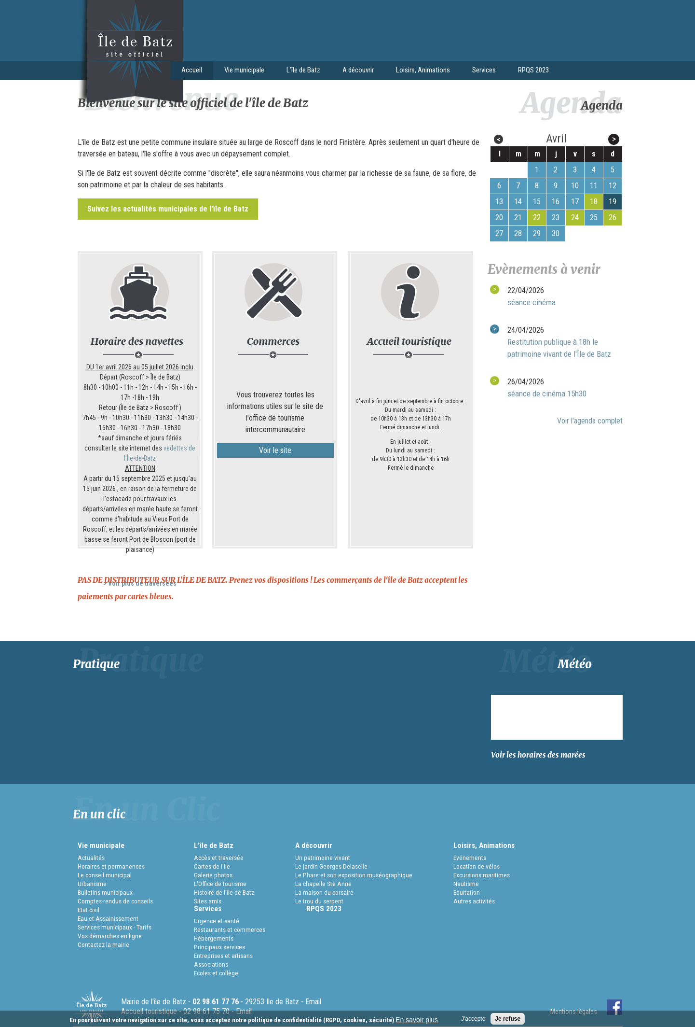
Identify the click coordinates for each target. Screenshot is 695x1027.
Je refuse (507, 1018)
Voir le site (275, 450)
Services (481, 71)
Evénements (469, 857)
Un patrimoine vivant (322, 857)
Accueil (191, 70)
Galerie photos (213, 875)
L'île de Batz (300, 71)
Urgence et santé (216, 921)
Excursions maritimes (481, 875)
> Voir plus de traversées (140, 583)
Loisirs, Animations (420, 71)
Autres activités (474, 901)
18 (594, 201)
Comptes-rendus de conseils (115, 901)
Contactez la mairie (103, 944)
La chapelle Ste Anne (323, 883)
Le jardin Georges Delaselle (331, 866)
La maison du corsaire (324, 892)
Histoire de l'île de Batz (224, 892)
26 (612, 217)
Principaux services (219, 947)
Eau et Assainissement (108, 918)
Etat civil (88, 910)
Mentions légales (573, 1011)
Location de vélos (476, 866)
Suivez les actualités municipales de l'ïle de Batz (167, 208)
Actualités (91, 857)
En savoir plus (416, 1020)
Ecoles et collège (216, 973)
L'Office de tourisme (220, 883)
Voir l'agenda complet (590, 420)
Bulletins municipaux (105, 892)
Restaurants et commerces (229, 929)
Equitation (466, 892)
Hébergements (213, 938)
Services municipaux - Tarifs (114, 927)
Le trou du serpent (319, 901)
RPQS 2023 (533, 70)
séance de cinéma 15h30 (546, 393)
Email (313, 1001)
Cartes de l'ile (212, 866)
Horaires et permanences (111, 866)
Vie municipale (241, 71)
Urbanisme (92, 883)
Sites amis (207, 901)
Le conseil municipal (105, 875)
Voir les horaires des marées (538, 755)
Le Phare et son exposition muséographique (353, 875)
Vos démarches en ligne (110, 936)
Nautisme (466, 883)
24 (575, 217)
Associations (211, 964)
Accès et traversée (219, 857)
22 (537, 217)
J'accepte (473, 1018)
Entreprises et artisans (223, 955)
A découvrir (355, 71)
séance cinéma (531, 302)
